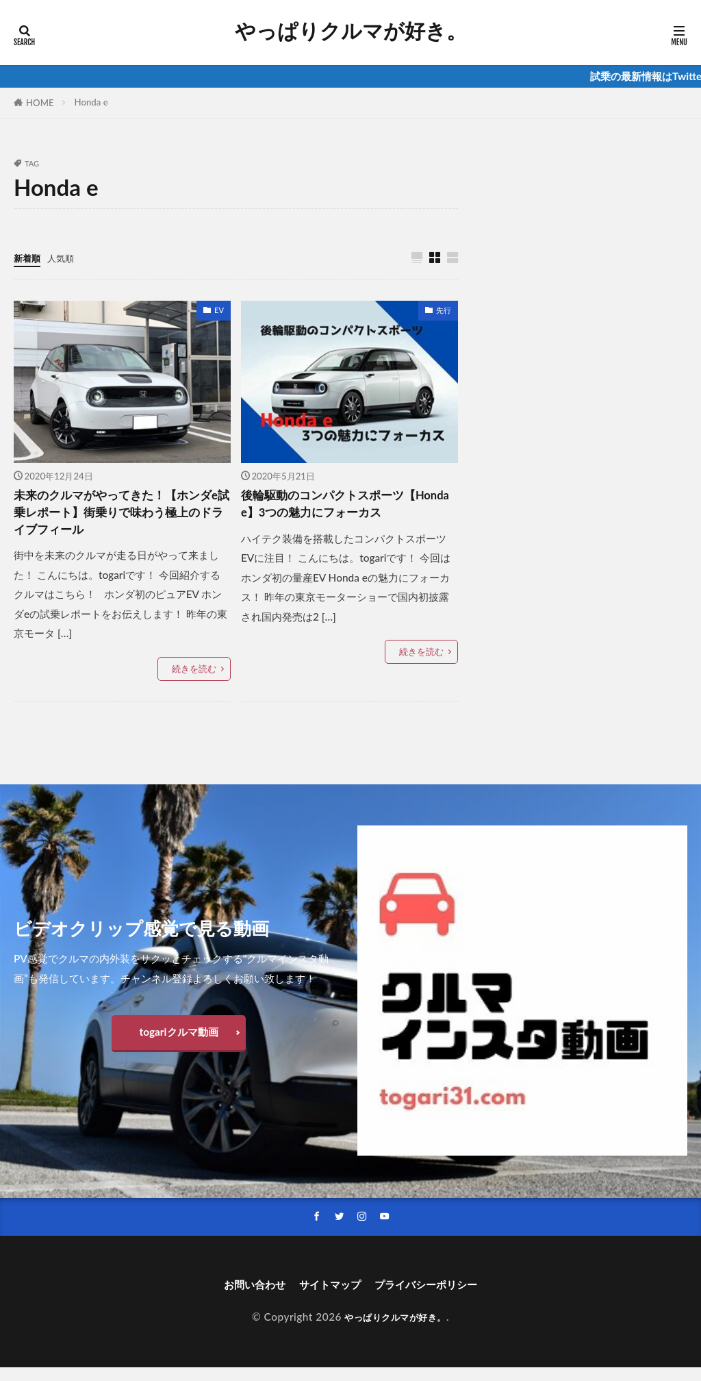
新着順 (29, 257)
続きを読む (194, 678)
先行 (443, 310)
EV (219, 310)
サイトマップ (326, 1297)
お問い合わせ (238, 1297)
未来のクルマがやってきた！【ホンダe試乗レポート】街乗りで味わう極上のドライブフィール (120, 517)
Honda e (91, 102)
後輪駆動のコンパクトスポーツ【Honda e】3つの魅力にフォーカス (345, 517)
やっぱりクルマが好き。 (351, 31)
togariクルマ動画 (178, 1042)
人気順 (66, 257)
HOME (40, 102)
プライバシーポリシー (438, 1297)
